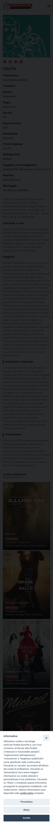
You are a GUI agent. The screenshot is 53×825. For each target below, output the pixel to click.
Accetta (26, 818)
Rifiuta (26, 810)
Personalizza (26, 802)
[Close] (46, 738)
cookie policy (26, 793)
